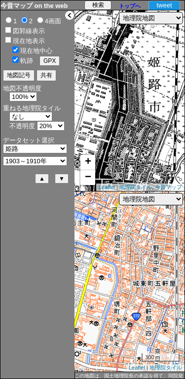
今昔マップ (168, 187)
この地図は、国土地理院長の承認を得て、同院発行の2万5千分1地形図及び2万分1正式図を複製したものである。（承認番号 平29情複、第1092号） (128, 376)
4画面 (53, 21)
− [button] (88, 177)
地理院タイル (135, 187)
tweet (164, 5)
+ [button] (88, 162)
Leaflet (107, 187)
